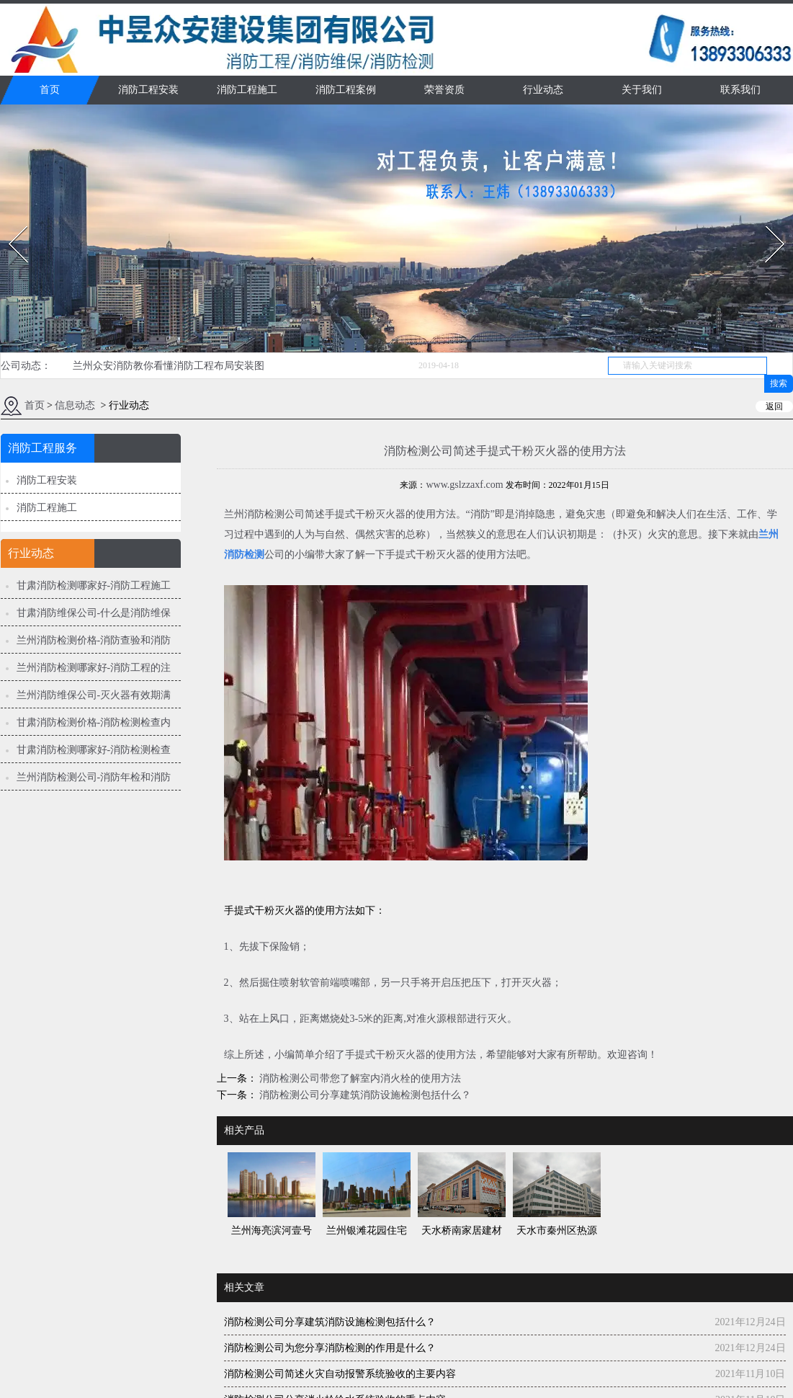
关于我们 (642, 89)
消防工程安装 (148, 89)
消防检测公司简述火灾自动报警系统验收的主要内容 (340, 1373)
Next (766, 221)
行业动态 (543, 89)
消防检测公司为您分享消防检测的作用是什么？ (330, 1348)
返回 (774, 406)
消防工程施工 (247, 89)
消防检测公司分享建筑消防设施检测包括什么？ (364, 1095)
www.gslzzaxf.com (464, 484)
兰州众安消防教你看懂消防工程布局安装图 (168, 365)
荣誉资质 (444, 89)
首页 (50, 89)
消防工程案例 (345, 89)
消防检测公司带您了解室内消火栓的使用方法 (359, 1078)
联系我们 (740, 89)
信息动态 (75, 405)
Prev (9, 221)
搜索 (778, 383)
